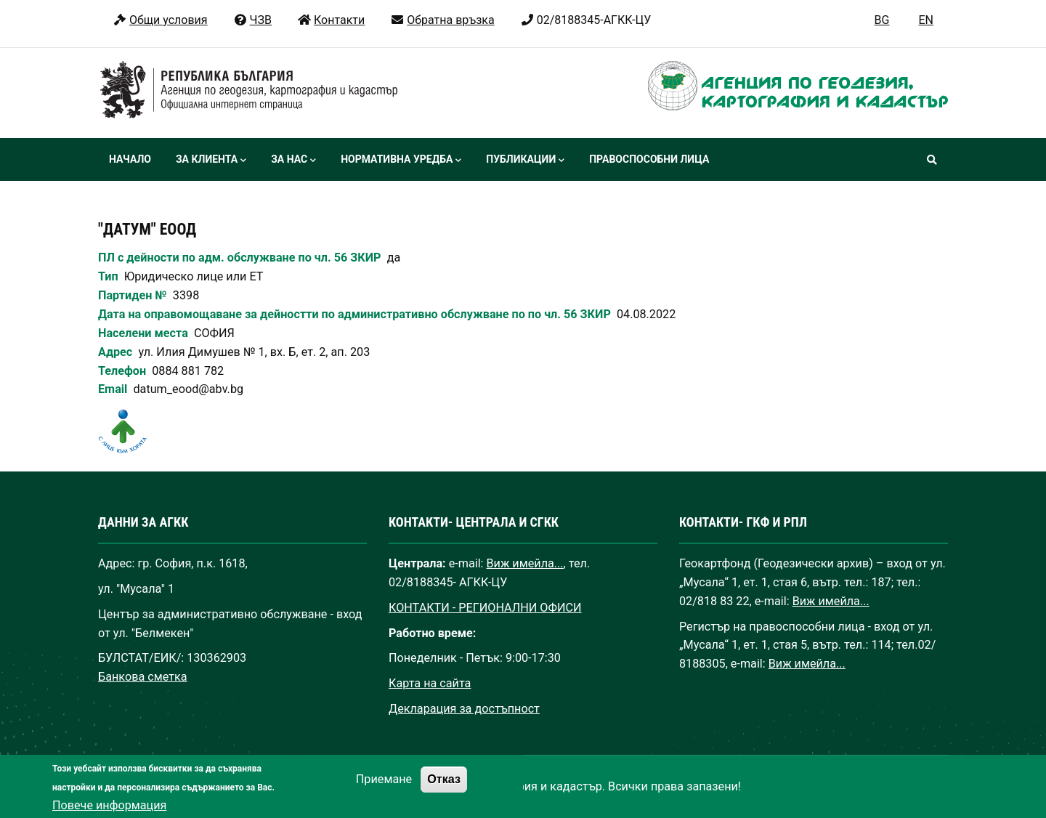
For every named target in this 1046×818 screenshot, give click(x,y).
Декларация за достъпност (464, 709)
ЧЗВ (252, 20)
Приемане (384, 790)
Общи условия (160, 20)
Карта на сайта (430, 683)
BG (882, 20)
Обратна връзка (442, 20)
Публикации (525, 160)
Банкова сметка (142, 677)
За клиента (211, 160)
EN (925, 20)
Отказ (444, 789)
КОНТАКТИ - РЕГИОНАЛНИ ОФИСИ (485, 608)
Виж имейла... (525, 563)
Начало (130, 159)
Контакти (331, 20)
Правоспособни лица (649, 159)
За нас (293, 160)
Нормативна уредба (401, 160)
